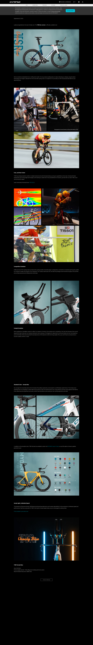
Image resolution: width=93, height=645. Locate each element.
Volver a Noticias (46, 579)
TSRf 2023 (31, 182)
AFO (27, 5)
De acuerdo (70, 10)
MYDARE (53, 5)
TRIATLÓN (44, 5)
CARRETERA (35, 5)
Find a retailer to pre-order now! (21, 511)
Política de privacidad (55, 11)
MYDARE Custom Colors (53, 446)
